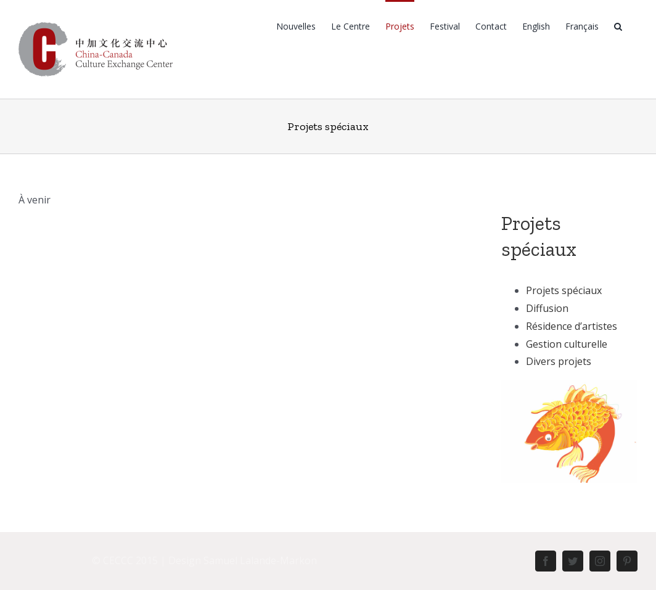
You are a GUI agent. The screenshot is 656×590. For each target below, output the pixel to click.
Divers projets (558, 361)
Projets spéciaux (564, 290)
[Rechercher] (618, 25)
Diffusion (547, 308)
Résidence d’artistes (571, 326)
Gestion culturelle (566, 344)
